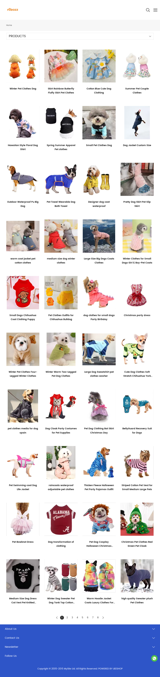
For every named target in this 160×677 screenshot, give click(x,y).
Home (9, 25)
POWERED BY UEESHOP (110, 669)
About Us (10, 629)
